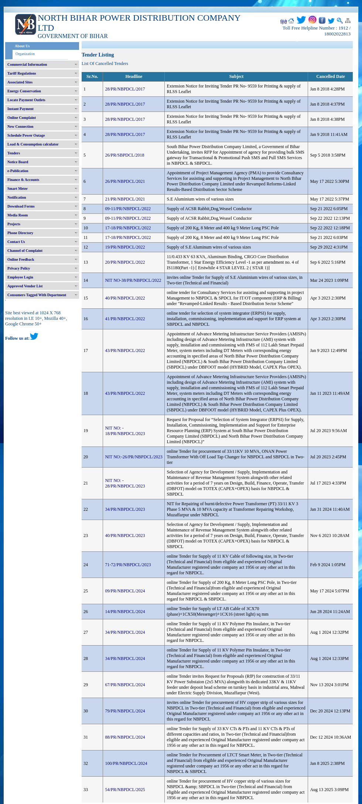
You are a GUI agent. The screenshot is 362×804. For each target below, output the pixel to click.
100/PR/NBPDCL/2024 (126, 763)
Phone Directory (20, 233)
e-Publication (17, 171)
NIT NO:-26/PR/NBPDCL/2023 (133, 456)
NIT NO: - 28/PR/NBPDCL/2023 (125, 483)
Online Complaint (21, 118)
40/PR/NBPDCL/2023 (125, 535)
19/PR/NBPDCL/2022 (125, 247)
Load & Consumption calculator (33, 144)
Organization (25, 54)
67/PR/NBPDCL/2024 (125, 684)
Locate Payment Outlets (26, 100)
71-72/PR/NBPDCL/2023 (128, 564)
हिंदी (283, 22)
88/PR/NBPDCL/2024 (125, 737)
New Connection (20, 126)
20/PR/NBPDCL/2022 (125, 262)
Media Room (17, 215)
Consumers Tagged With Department (36, 295)
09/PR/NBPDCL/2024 (125, 590)
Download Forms (21, 206)
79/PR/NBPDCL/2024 (125, 711)
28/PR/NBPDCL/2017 (125, 89)
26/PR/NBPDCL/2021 (125, 181)
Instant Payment (20, 109)
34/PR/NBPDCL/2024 (125, 632)
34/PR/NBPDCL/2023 (125, 509)
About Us (22, 46)
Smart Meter (17, 189)
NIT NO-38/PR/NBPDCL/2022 (133, 280)
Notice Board (17, 162)
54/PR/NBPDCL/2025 (125, 789)
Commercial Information (27, 64)
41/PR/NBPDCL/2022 (125, 318)
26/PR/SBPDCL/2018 (124, 155)
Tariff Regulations (21, 73)
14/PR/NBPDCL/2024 (125, 611)
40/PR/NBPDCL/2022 (125, 298)
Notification (16, 197)
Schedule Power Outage (26, 135)
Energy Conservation (24, 91)
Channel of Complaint (24, 251)
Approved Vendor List (24, 286)
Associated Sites (20, 82)
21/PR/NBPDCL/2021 (125, 199)
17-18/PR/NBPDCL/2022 (128, 227)
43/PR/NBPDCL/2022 (125, 350)
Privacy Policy (18, 268)
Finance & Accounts (23, 180)
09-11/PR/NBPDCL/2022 (128, 208)
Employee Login (20, 277)
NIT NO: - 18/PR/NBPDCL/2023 (125, 430)
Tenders (13, 153)
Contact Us (16, 242)
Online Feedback (20, 259)
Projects (13, 224)
